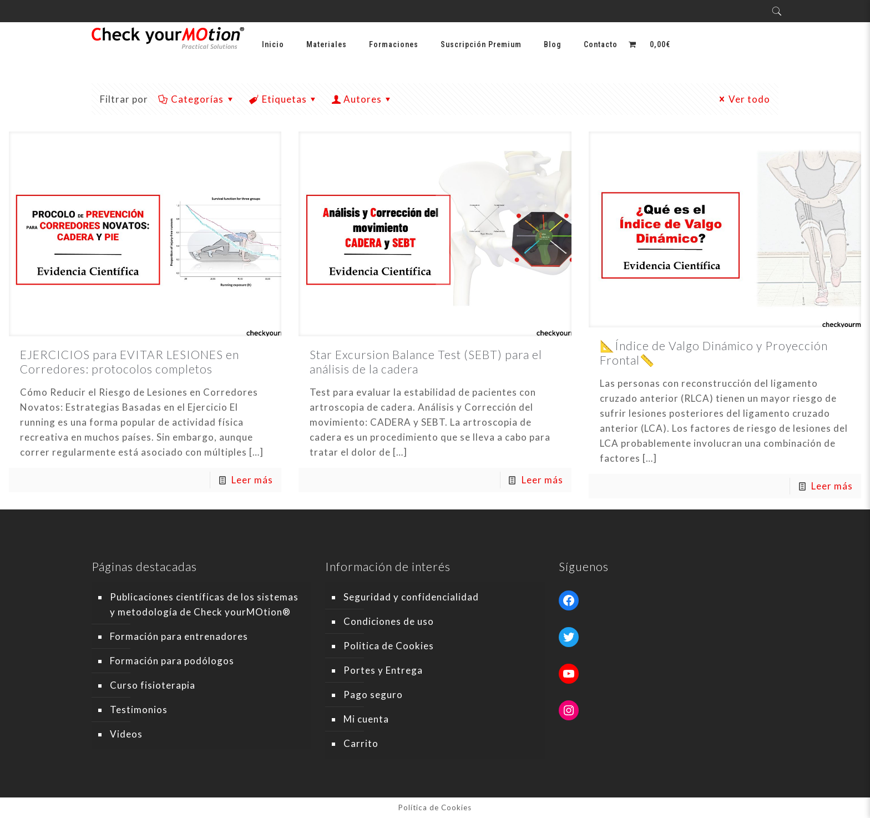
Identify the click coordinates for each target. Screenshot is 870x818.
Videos (126, 734)
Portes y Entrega (383, 670)
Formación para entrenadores (179, 636)
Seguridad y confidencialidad (411, 597)
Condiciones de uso (388, 621)
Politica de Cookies (388, 646)
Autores (362, 99)
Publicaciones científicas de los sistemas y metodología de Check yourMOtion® (204, 604)
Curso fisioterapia (152, 685)
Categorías (196, 99)
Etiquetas (283, 99)
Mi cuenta (366, 719)
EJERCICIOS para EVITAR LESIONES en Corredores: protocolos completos (129, 361)
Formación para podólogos (172, 660)
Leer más (252, 480)
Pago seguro (373, 694)
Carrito (360, 743)
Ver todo (743, 99)
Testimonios (139, 709)
